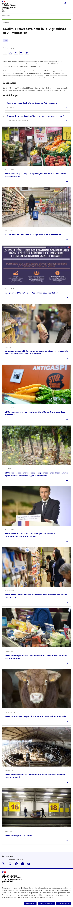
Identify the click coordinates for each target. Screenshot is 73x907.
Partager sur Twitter (10, 52)
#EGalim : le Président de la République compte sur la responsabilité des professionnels (30, 535)
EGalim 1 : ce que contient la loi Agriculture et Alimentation (33, 234)
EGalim (5, 40)
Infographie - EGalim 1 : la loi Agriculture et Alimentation (31, 292)
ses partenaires (14, 888)
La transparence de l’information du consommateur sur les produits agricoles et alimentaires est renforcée (36, 352)
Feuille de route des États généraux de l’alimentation (32, 102)
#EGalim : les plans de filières (18, 835)
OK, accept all (64, 903)
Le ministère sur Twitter (4, 863)
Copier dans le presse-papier (27, 52)
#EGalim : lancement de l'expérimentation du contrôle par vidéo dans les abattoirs (35, 776)
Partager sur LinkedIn (16, 52)
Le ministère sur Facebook (16, 863)
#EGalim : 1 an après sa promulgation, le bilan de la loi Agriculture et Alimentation (35, 175)
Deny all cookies (46, 903)
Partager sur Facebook (5, 52)
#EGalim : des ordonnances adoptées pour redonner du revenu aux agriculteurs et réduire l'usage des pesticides (36, 474)
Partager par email (21, 52)
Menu (70, 3)
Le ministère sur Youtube (28, 863)
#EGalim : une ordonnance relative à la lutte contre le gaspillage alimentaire (35, 413)
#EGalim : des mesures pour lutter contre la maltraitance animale (35, 716)
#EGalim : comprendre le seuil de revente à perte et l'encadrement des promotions (36, 657)
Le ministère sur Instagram (22, 863)
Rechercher (65, 3)
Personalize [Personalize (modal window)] (30, 903)
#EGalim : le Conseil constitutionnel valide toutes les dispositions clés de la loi (36, 596)
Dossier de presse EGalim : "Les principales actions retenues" (35, 116)
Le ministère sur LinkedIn (10, 863)
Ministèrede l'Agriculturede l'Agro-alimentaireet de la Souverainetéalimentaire (9, 5)
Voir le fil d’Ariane (6, 15)
